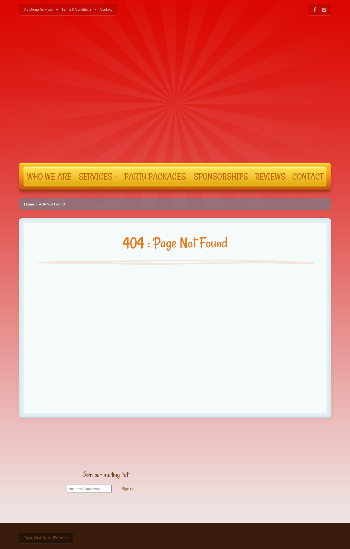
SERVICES (97, 176)
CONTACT (307, 176)
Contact (106, 9)
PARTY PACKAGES (155, 176)
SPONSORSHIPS (221, 176)
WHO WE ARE (49, 176)
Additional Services (38, 9)
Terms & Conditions (76, 9)
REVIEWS (270, 176)
